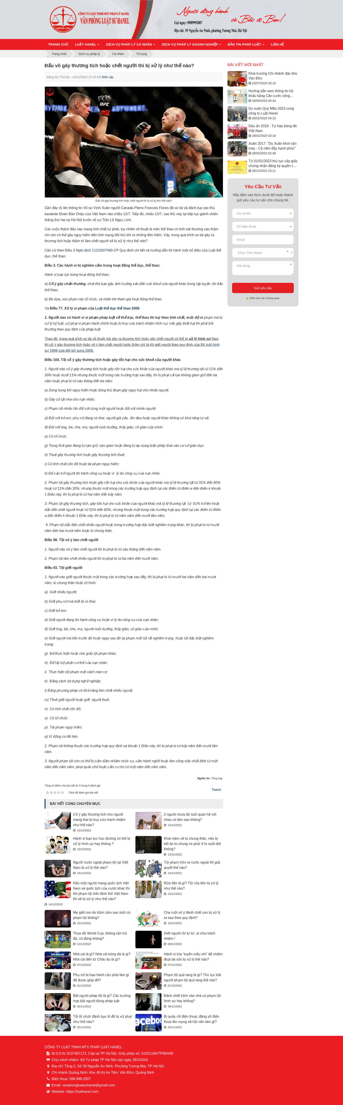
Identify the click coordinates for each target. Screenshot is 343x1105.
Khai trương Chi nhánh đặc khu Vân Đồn (272, 76)
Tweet (216, 790)
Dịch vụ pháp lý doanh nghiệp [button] (191, 45)
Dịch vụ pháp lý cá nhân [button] (130, 45)
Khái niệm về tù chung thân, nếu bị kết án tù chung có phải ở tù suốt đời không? (192, 844)
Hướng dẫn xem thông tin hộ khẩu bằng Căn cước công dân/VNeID (270, 94)
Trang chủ (58, 44)
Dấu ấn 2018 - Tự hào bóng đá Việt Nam (272, 128)
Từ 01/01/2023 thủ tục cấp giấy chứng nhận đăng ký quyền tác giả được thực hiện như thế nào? (273, 164)
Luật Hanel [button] (87, 45)
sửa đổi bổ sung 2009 (76, 350)
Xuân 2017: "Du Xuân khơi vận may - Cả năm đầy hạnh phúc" (272, 146)
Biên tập (108, 77)
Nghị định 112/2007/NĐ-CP (97, 250)
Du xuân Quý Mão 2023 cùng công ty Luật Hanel (271, 111)
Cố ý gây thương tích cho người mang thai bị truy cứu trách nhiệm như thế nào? (99, 820)
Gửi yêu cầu (263, 288)
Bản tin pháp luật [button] (246, 45)
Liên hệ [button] (277, 44)
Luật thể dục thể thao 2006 (117, 308)
